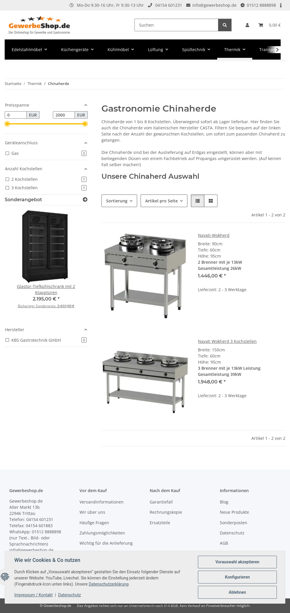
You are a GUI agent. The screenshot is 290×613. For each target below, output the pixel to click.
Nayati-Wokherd (213, 235)
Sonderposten (233, 522)
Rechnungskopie (166, 512)
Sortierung (116, 201)
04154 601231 (168, 5)
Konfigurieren (237, 577)
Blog (224, 502)
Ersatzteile (160, 522)
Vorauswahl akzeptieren (237, 562)
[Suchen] (176, 25)
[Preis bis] (64, 115)
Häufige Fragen (94, 522)
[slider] (7, 123)
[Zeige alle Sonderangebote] (85, 199)
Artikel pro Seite (161, 201)
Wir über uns (92, 512)
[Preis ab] (16, 115)
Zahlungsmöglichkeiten (102, 533)
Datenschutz (69, 595)
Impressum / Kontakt (33, 595)
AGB (224, 543)
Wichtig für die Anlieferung (106, 543)
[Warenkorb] (269, 25)
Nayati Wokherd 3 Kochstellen (227, 341)
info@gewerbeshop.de (214, 5)
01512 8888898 (261, 5)
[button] (247, 25)
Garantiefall (161, 502)
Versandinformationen (102, 502)
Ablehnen (237, 592)
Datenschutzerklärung (108, 584)
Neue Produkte (234, 512)
